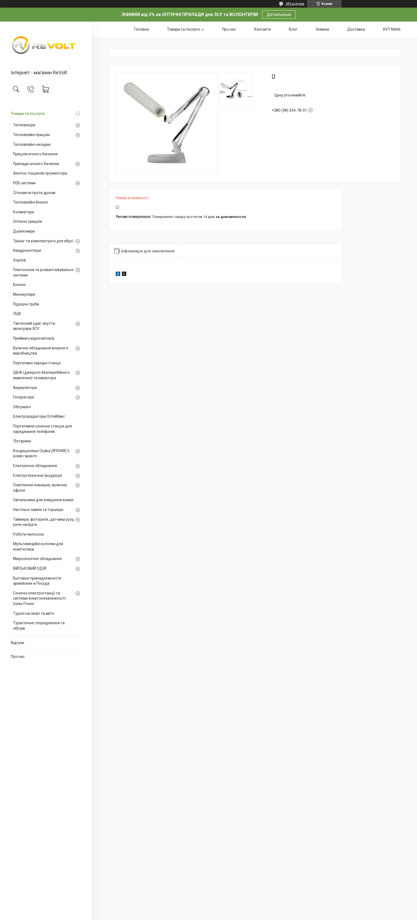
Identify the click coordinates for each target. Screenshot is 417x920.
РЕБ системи (24, 183)
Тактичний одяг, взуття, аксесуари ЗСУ (34, 326)
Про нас (18, 656)
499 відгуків (295, 4)
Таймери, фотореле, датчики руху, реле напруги (43, 522)
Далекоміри (24, 231)
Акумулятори (25, 387)
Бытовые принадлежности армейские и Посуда (37, 581)
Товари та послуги (28, 113)
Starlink (19, 260)
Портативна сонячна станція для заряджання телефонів (42, 429)
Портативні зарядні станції (37, 363)
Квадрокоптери (27, 250)
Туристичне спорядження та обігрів (39, 626)
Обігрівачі (22, 407)
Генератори (23, 397)
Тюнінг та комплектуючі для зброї (43, 241)
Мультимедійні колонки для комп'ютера (38, 546)
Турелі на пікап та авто (33, 613)
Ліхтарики (22, 441)
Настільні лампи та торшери (38, 509)
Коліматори (23, 212)
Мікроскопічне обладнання (37, 558)
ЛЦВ (17, 313)
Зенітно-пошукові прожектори (40, 173)
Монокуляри (24, 294)
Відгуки (17, 643)
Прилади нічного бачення (36, 164)
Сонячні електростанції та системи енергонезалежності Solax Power (39, 598)
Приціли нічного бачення (35, 154)
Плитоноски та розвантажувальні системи (43, 272)
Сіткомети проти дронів (34, 193)
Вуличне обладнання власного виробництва (40, 351)
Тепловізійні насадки (31, 144)
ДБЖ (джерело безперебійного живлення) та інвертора (41, 375)
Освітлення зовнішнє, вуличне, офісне (40, 488)
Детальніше (279, 14)
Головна (141, 29)
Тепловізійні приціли (31, 135)
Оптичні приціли (27, 221)
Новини (322, 29)
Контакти (262, 29)
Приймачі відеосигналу (34, 338)
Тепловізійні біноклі (30, 202)
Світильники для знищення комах (43, 500)
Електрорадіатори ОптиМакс (39, 416)
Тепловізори (24, 125)
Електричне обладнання (35, 466)
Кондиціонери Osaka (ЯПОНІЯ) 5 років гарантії (41, 453)
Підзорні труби (26, 304)
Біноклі (19, 284)
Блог (293, 29)
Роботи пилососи (28, 534)
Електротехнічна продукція (37, 475)
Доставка (356, 29)
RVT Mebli (391, 29)
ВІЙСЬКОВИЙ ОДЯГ (30, 568)
